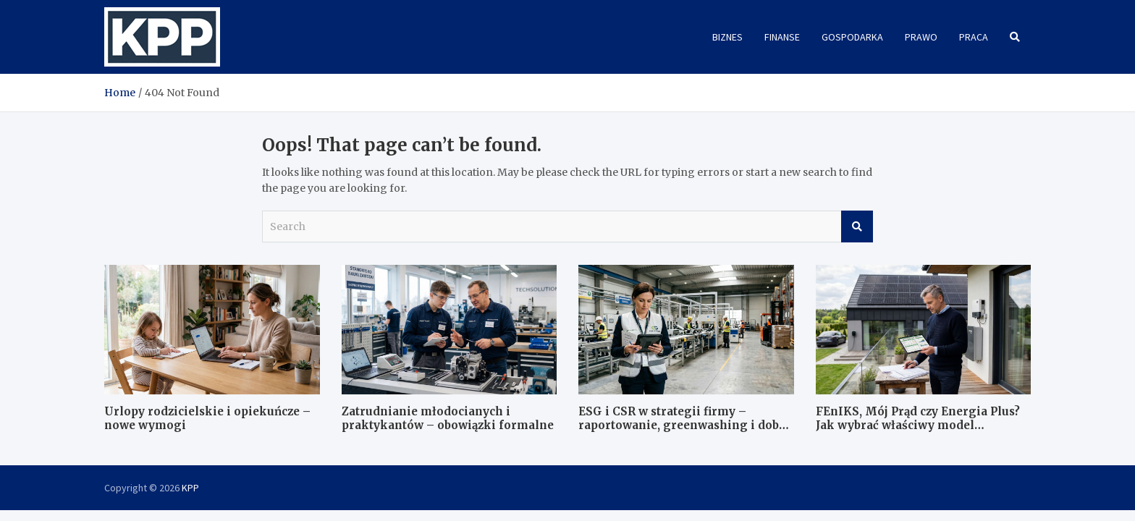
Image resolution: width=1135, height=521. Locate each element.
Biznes (727, 36)
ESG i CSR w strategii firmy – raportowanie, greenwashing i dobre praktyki (684, 425)
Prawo (921, 36)
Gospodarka (852, 36)
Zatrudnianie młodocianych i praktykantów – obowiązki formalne (448, 418)
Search (857, 226)
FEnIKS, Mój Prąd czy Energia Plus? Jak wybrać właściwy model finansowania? (918, 425)
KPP (190, 487)
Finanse (782, 36)
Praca (973, 36)
